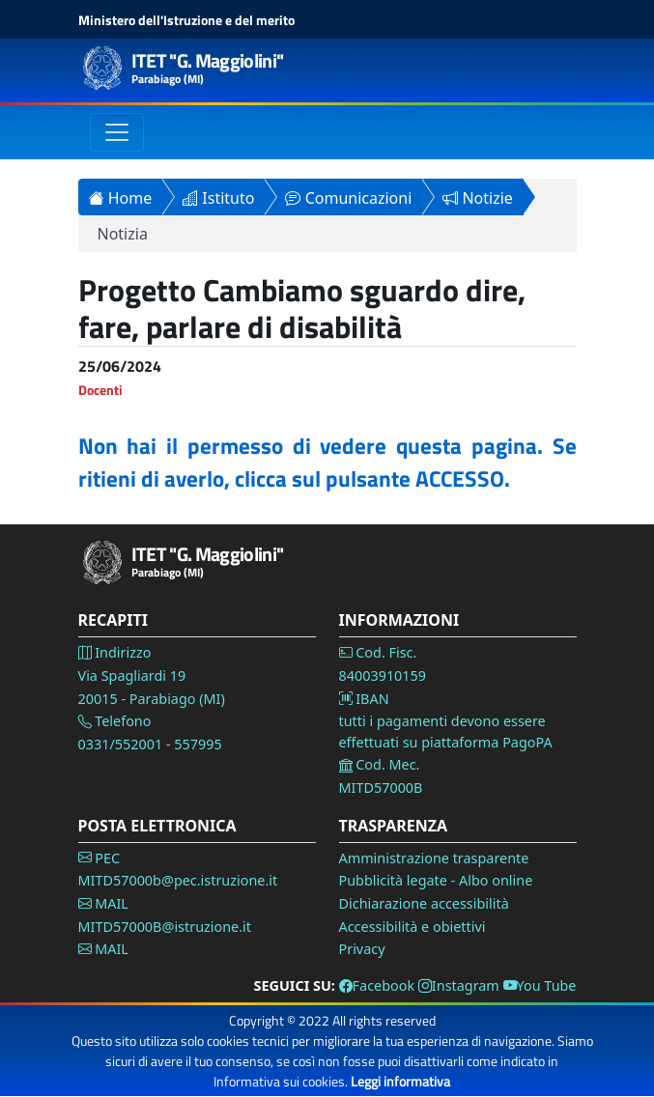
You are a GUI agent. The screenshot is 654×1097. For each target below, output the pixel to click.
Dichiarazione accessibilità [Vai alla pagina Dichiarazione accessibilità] (424, 903)
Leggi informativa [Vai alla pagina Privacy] (400, 1081)
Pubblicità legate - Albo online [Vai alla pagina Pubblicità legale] (436, 880)
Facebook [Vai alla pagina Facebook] (377, 985)
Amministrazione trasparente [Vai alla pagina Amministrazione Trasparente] (434, 858)
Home (121, 198)
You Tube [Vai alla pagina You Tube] (540, 985)
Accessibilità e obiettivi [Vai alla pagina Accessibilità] (412, 926)
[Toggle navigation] (117, 132)
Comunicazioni (348, 198)
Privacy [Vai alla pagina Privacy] (362, 949)
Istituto (218, 198)
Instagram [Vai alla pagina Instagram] (458, 985)
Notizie (477, 198)
